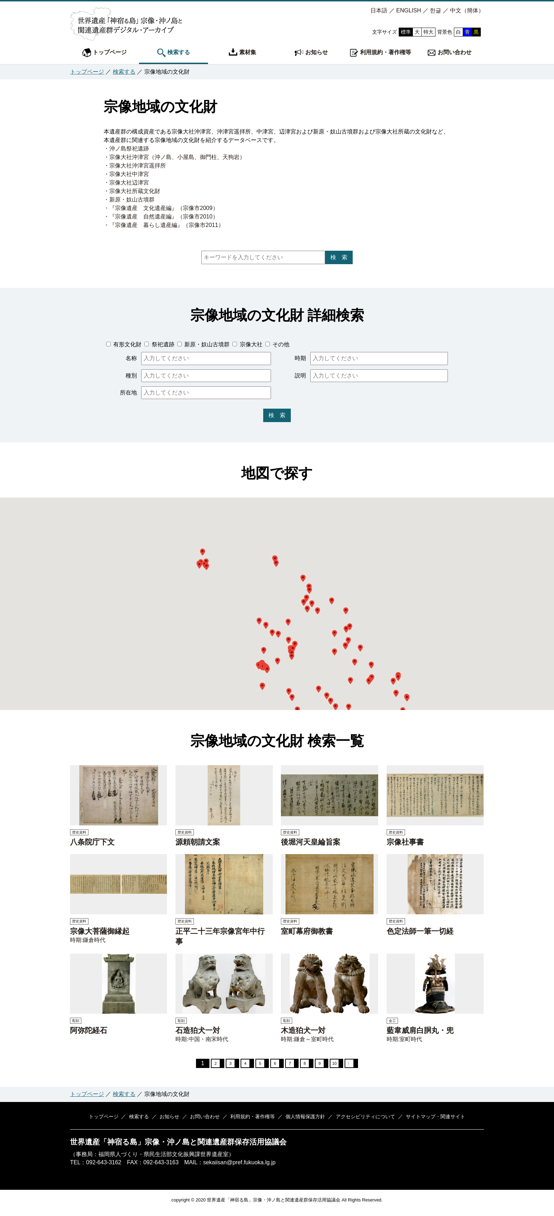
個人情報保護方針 (301, 1122)
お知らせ (311, 52)
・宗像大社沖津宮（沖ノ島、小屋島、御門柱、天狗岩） (174, 157)
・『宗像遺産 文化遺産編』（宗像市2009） (161, 208)
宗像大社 (250, 344)
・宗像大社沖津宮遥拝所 (135, 166)
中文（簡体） (467, 10)
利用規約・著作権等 (380, 52)
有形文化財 (127, 344)
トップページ (104, 52)
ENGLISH (408, 10)
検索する (173, 52)
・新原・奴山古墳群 (129, 200)
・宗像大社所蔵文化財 (132, 191)
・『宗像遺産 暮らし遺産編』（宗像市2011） (164, 225)
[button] (267, 669)
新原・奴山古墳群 (206, 344)
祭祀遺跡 (162, 344)
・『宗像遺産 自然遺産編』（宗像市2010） (161, 217)
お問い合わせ (449, 52)
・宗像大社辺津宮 (126, 183)
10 (341, 1066)
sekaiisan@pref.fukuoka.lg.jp (239, 1168)
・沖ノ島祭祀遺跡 (126, 149)
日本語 (378, 10)
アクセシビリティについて (358, 1122)
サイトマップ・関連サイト (426, 1122)
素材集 (242, 52)
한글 (435, 10)
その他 (280, 344)
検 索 (338, 257)
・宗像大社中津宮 (126, 174)
